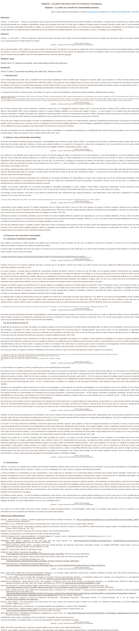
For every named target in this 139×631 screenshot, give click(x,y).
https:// (9, 554)
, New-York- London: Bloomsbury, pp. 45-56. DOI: (46, 583)
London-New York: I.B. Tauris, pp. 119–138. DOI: (29, 579)
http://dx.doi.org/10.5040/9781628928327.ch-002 (82, 583)
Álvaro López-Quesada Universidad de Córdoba (68, 12)
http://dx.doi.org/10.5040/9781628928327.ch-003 (32, 575)
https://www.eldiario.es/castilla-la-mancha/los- (90, 541)
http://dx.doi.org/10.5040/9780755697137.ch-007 (64, 579)
